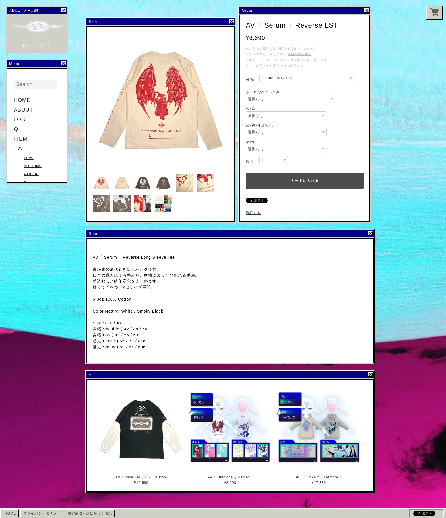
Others (31, 174)
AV (20, 148)
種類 (250, 79)
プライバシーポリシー (41, 513)
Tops (29, 158)
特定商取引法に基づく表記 (90, 513)
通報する (253, 213)
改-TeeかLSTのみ (263, 92)
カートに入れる (305, 181)
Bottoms (33, 166)
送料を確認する (299, 54)
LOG (20, 119)
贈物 (250, 141)
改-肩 (251, 108)
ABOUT (23, 110)
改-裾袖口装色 (259, 125)
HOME (22, 100)
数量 (250, 161)
